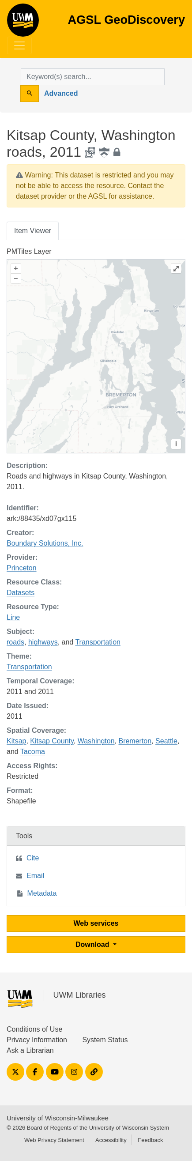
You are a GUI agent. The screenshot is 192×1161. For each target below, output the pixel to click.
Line (13, 617)
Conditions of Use (34, 1029)
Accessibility (111, 1140)
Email (35, 875)
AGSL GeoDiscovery (23, 23)
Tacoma (32, 751)
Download (93, 944)
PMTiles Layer (29, 251)
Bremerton (134, 741)
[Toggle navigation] (19, 45)
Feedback (150, 1140)
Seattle (166, 741)
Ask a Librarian (30, 1050)
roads (15, 642)
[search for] (93, 76)
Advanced (61, 93)
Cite (32, 858)
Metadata (42, 893)
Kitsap (16, 741)
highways (43, 642)
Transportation (97, 642)
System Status (105, 1040)
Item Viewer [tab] (32, 230)
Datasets (20, 592)
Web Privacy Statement (54, 1140)
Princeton (22, 568)
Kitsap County (51, 741)
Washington (96, 741)
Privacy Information (37, 1040)
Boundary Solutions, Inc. (45, 543)
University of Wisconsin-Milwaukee (58, 1118)
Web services (96, 923)
